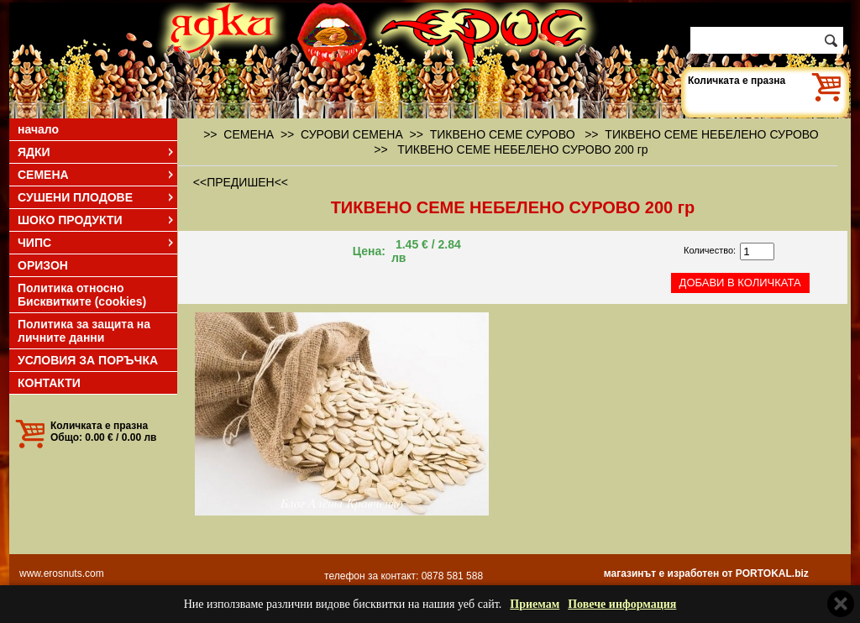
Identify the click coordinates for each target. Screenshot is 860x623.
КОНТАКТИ (49, 383)
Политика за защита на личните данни (84, 330)
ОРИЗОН (43, 265)
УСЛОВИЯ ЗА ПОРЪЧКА (88, 360)
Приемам (534, 604)
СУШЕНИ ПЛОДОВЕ (97, 197)
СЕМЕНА (97, 174)
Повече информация (622, 604)
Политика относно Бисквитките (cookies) (82, 294)
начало (38, 129)
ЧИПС (97, 242)
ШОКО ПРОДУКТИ (97, 220)
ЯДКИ (97, 152)
